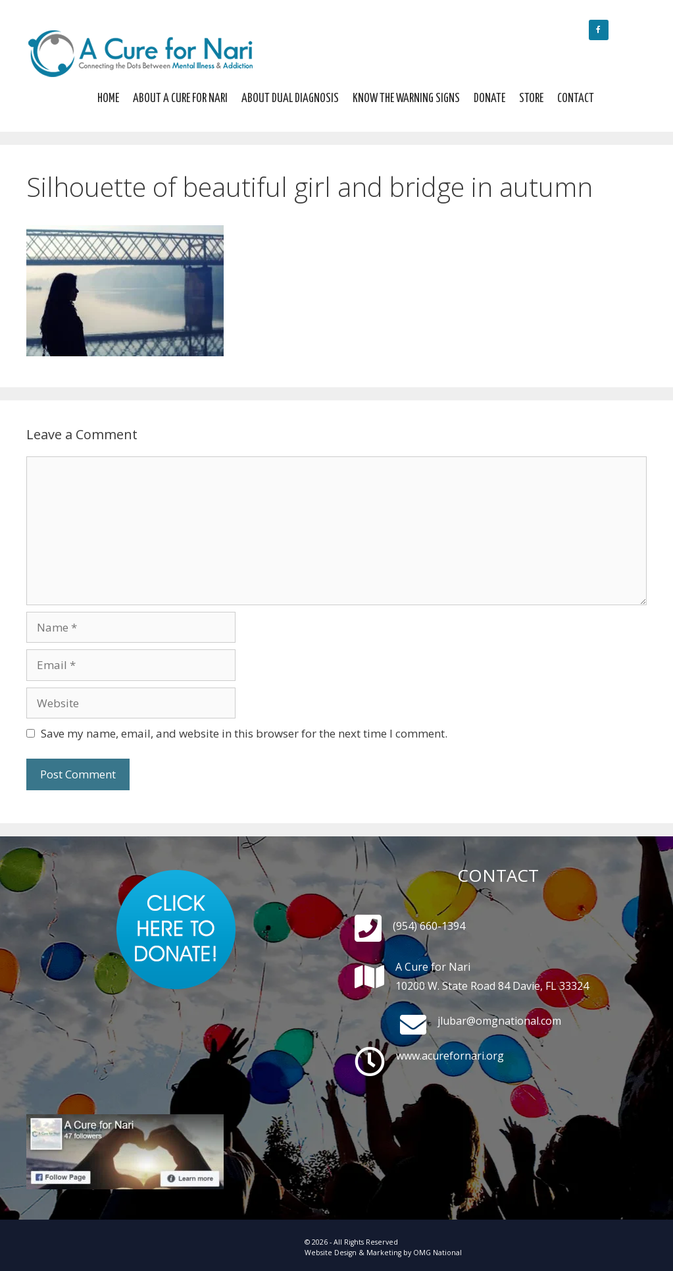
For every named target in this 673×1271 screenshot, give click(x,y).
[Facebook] (599, 30)
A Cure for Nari (432, 967)
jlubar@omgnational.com (499, 1021)
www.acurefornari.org (450, 1055)
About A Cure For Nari (180, 99)
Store (531, 99)
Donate (489, 99)
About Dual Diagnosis (290, 99)
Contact (575, 99)
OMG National (437, 1252)
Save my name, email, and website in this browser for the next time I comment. (244, 733)
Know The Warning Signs (406, 99)
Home (108, 99)
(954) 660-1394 (429, 926)
